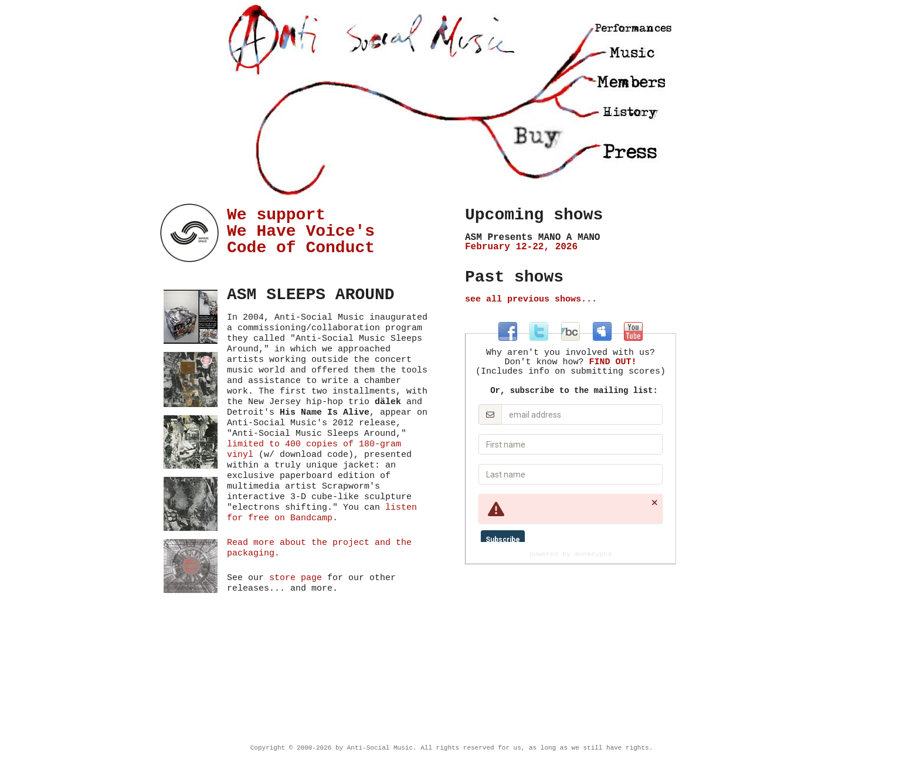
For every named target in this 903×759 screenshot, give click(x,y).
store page (295, 578)
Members (629, 83)
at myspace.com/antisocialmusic (602, 331)
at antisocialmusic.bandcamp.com (570, 331)
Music (631, 53)
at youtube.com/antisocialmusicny (633, 331)
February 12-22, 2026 (570, 242)
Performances (631, 26)
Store (538, 137)
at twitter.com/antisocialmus (538, 331)
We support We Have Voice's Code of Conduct (301, 231)
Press (631, 151)
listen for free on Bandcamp (322, 513)
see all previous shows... (531, 299)
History (632, 113)
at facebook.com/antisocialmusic (507, 331)
